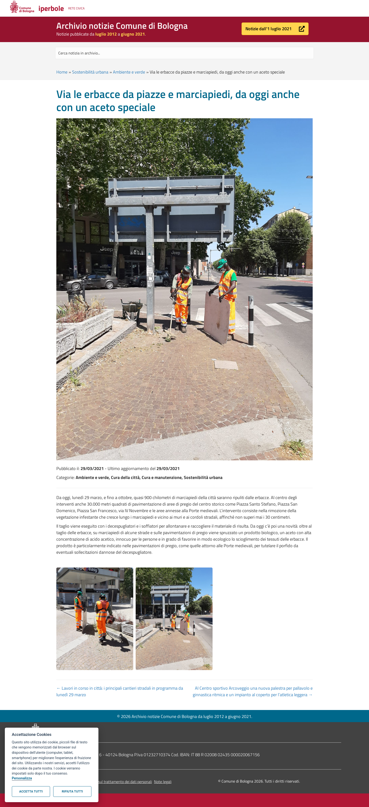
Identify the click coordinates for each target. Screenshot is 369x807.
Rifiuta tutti (72, 791)
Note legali (162, 782)
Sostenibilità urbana (90, 72)
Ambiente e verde (129, 72)
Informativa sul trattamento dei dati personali (115, 782)
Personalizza (22, 778)
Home (61, 72)
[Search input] (184, 53)
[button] (275, 28)
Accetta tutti (31, 791)
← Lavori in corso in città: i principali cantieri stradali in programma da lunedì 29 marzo (119, 691)
